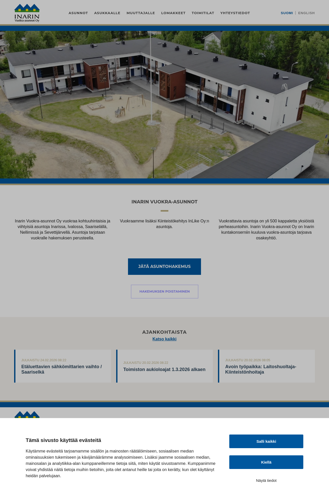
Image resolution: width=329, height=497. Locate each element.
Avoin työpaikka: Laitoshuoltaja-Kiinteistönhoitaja (260, 369)
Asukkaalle (107, 13)
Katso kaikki (164, 339)
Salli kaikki (266, 441)
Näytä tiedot (266, 480)
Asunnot (78, 13)
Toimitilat (203, 13)
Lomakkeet (173, 13)
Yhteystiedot (235, 13)
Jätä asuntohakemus (164, 266)
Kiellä (266, 462)
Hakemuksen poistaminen (164, 291)
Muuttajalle (140, 13)
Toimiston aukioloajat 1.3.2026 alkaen (164, 369)
